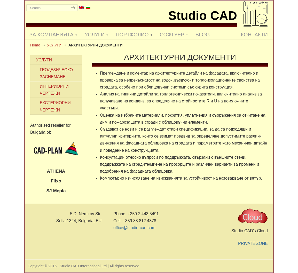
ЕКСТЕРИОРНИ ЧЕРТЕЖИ (55, 106)
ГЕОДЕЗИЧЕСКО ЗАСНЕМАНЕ (56, 73)
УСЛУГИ (54, 45)
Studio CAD (255, 14)
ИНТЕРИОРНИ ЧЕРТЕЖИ (54, 89)
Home (35, 45)
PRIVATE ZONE (253, 243)
